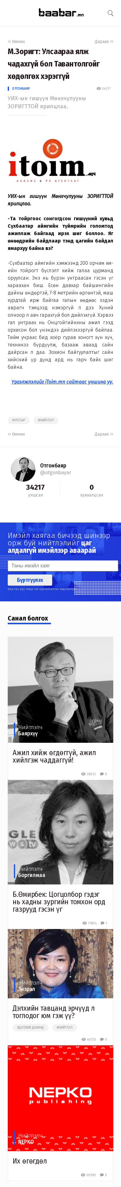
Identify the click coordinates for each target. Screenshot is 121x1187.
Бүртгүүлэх (30, 580)
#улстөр (18, 420)
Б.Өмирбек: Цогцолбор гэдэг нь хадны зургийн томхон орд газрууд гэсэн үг (59, 902)
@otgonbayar (55, 472)
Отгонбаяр (21, 89)
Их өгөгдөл (30, 1161)
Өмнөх (16, 41)
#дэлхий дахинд (30, 1028)
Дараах (104, 41)
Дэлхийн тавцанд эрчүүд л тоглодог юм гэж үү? (54, 1012)
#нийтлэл (46, 420)
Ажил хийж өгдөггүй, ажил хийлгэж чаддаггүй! (54, 756)
